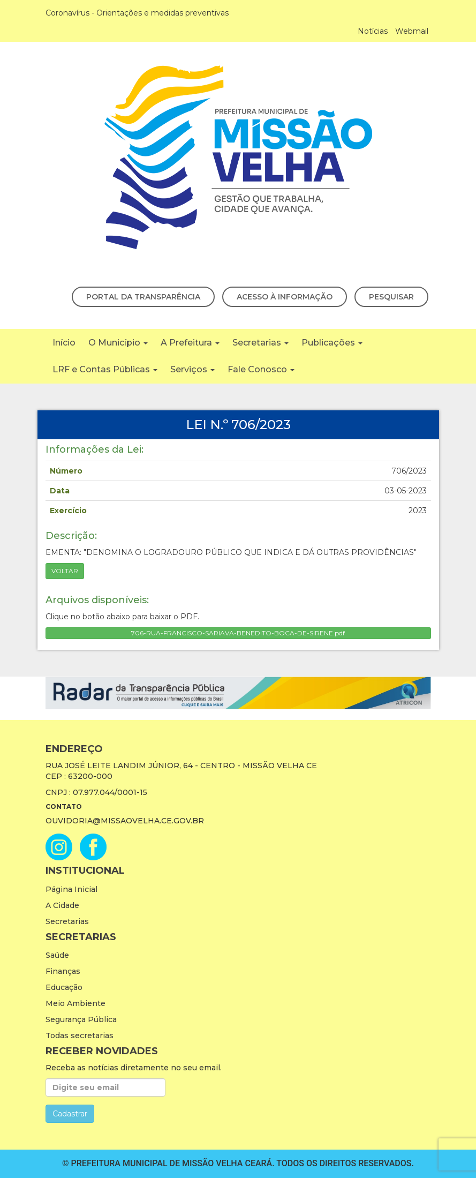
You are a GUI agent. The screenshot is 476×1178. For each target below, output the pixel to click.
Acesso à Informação (285, 297)
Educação (64, 987)
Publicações (331, 342)
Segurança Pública (81, 1019)
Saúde (57, 955)
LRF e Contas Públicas (104, 369)
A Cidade (62, 905)
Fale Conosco (261, 369)
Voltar (64, 571)
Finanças (63, 971)
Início (63, 342)
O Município (118, 342)
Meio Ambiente (75, 1003)
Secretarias (260, 342)
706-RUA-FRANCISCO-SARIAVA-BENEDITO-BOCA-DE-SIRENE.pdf (238, 633)
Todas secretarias (80, 1035)
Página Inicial (71, 889)
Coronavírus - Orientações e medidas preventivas (137, 13)
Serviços (192, 369)
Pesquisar (391, 297)
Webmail (411, 31)
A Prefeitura (190, 342)
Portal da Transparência (143, 297)
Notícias (373, 31)
